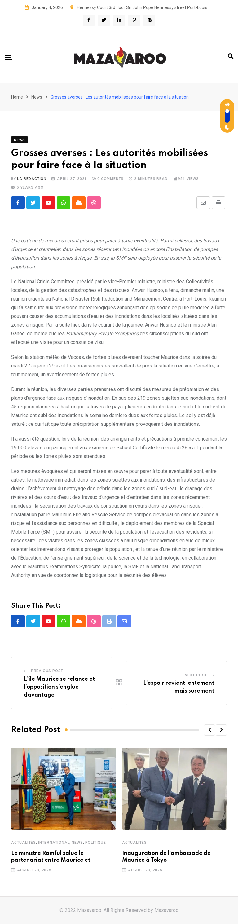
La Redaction (31, 179)
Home (17, 97)
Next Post (196, 675)
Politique (95, 842)
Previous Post (47, 671)
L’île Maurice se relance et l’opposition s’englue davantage (59, 687)
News (36, 97)
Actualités (23, 842)
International (53, 842)
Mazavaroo (166, 910)
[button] (209, 730)
